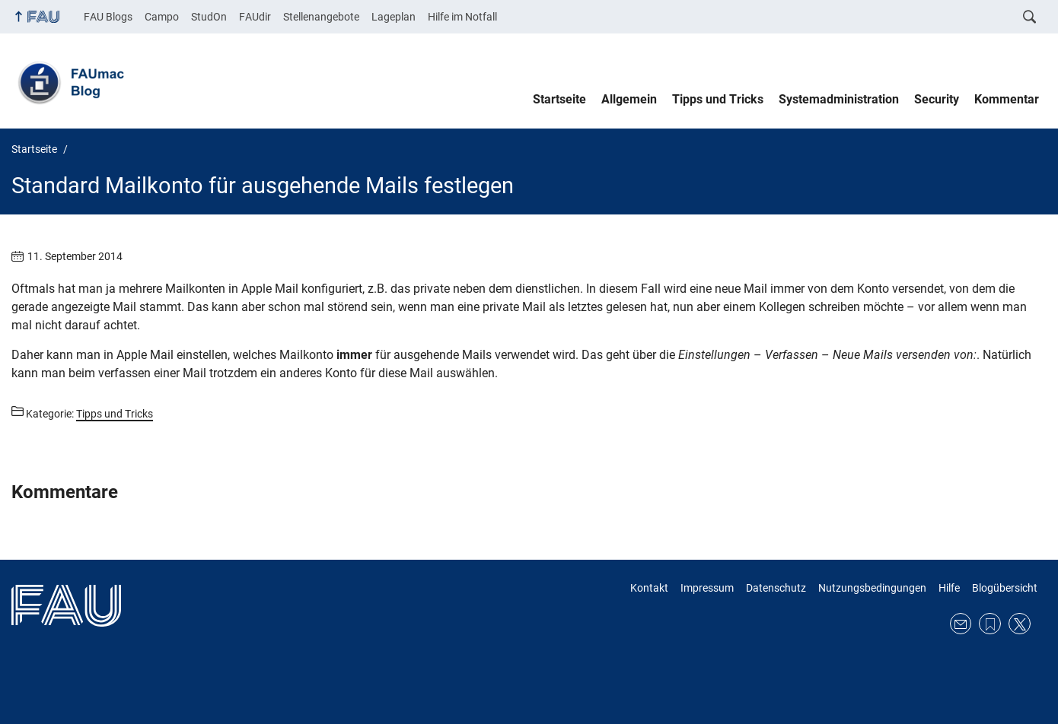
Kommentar (1006, 99)
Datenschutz (776, 588)
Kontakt (649, 588)
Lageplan (393, 17)
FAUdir (255, 17)
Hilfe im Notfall (462, 17)
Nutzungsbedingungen (872, 588)
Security (936, 99)
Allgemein (629, 99)
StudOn (209, 17)
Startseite (559, 99)
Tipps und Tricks (717, 99)
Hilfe (949, 588)
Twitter (1020, 624)
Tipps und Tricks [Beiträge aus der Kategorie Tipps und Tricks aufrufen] (114, 414)
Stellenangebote (321, 17)
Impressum (707, 588)
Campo (162, 17)
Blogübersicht (1004, 588)
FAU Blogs (108, 17)
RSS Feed (990, 624)
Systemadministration (839, 99)
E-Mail (961, 624)
